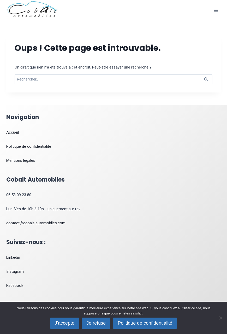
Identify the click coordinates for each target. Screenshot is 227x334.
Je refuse (96, 323)
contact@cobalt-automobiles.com (35, 223)
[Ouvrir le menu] (216, 10)
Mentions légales (20, 160)
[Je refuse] (220, 317)
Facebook (14, 285)
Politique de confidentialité (28, 146)
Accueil (12, 132)
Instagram (15, 271)
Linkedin (13, 257)
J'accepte (64, 323)
